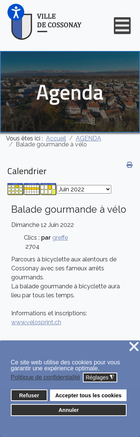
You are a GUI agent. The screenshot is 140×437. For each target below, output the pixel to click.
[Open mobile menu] (122, 25)
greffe (60, 237)
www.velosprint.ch (36, 322)
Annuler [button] (69, 410)
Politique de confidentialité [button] (45, 377)
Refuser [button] (29, 395)
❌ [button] (134, 347)
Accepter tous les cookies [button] (88, 395)
